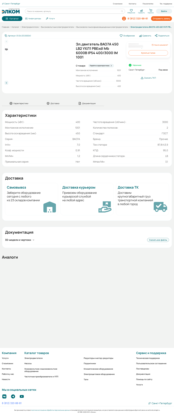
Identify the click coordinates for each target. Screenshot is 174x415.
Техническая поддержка (148, 358)
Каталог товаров (36, 353)
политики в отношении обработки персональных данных (50, 410)
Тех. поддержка (166, 4)
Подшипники (90, 363)
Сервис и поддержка (151, 353)
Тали (86, 379)
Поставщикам (142, 369)
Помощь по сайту (144, 379)
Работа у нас (8, 374)
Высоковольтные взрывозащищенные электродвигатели (102, 27)
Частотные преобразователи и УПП (41, 376)
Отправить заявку (161, 18)
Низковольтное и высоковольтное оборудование (40, 370)
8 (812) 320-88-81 (12, 403)
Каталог (15, 27)
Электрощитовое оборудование (99, 374)
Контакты (132, 4)
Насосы (28, 363)
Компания (9, 353)
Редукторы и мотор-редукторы (98, 358)
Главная (5, 27)
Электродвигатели (30, 27)
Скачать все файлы (158, 240)
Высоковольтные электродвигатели (57, 27)
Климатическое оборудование (98, 369)
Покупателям (148, 4)
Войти (164, 11)
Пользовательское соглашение (151, 363)
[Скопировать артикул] (18, 35)
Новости (6, 379)
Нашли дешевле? (160, 45)
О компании (117, 4)
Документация (143, 374)
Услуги (5, 358)
